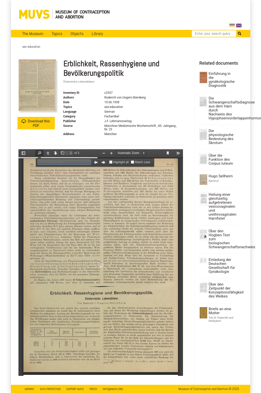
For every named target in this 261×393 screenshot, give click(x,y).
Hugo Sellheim (221, 176)
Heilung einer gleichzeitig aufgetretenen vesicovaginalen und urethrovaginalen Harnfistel (222, 206)
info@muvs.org (113, 389)
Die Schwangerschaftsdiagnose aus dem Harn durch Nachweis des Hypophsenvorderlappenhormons (222, 108)
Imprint (29, 389)
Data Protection (50, 389)
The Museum (32, 34)
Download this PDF (35, 123)
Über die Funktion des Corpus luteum (221, 159)
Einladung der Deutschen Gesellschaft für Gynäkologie (222, 266)
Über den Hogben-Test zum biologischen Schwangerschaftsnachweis (222, 239)
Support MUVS (75, 389)
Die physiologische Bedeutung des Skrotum (221, 137)
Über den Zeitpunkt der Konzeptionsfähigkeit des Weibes (222, 290)
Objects (77, 34)
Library (97, 34)
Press (93, 389)
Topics (57, 34)
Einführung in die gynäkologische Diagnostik (222, 80)
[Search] (214, 33)
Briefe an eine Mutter (220, 311)
